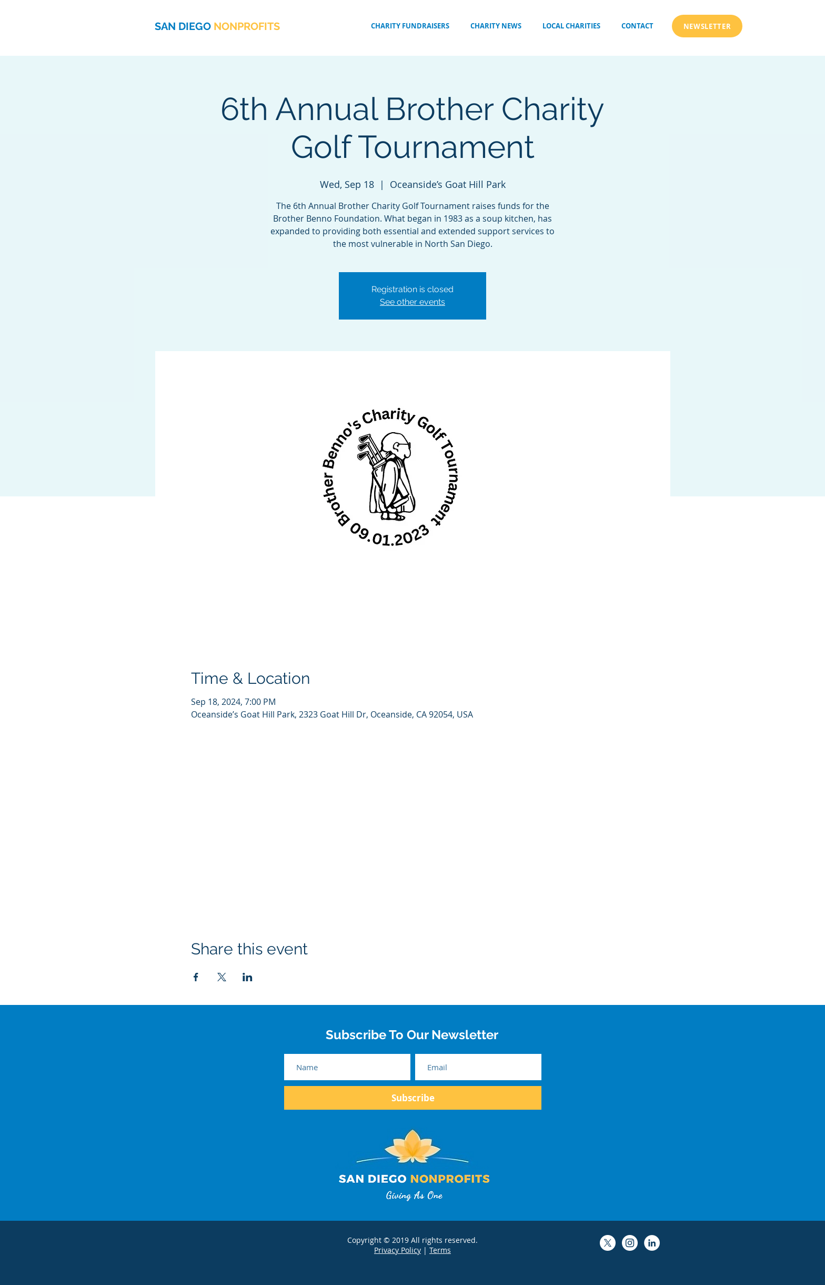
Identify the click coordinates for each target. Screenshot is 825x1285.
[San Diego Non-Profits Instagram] (630, 1243)
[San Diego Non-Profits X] (608, 1243)
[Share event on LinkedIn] (248, 977)
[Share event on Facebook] (196, 977)
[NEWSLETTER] (707, 26)
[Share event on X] (222, 977)
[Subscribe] (412, 1098)
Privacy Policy (397, 1250)
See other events (412, 302)
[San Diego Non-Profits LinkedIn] (652, 1243)
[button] (571, 26)
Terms (440, 1250)
